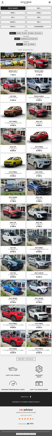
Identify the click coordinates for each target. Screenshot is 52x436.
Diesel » (25, 33)
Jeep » (39, 17)
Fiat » (13, 17)
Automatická (33, 39)
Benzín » (19, 33)
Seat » (39, 22)
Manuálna (24, 39)
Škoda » (13, 27)
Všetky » (12, 33)
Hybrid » (32, 33)
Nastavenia (26, 433)
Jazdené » (32, 44)
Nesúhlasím (19, 433)
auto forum (26, 2)
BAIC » (39, 8)
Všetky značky (13, 8)
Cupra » (39, 13)
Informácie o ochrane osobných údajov (26, 402)
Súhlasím (33, 433)
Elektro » (39, 33)
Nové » (26, 44)
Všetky (17, 39)
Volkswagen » (39, 27)
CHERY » (13, 13)
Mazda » (13, 22)
